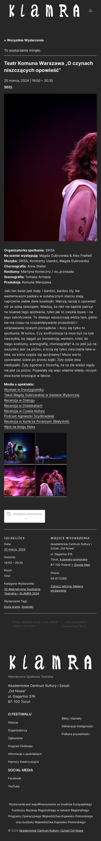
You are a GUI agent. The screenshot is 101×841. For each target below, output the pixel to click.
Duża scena (12, 606)
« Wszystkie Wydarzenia (24, 40)
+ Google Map (80, 564)
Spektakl (27, 606)
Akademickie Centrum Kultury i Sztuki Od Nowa (51, 830)
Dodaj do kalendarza (28, 514)
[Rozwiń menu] (90, 10)
